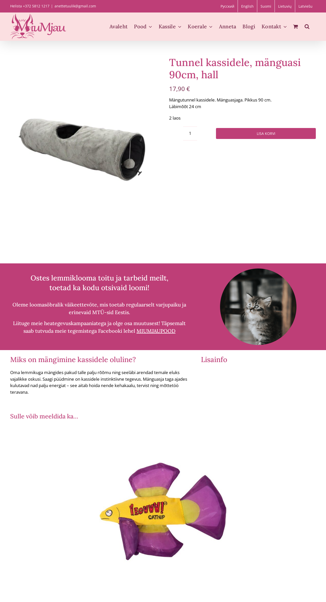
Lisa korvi (266, 133)
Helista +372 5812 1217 (29, 6)
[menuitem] (227, 6)
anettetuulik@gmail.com (75, 6)
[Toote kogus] (190, 133)
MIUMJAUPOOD (156, 331)
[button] (307, 26)
